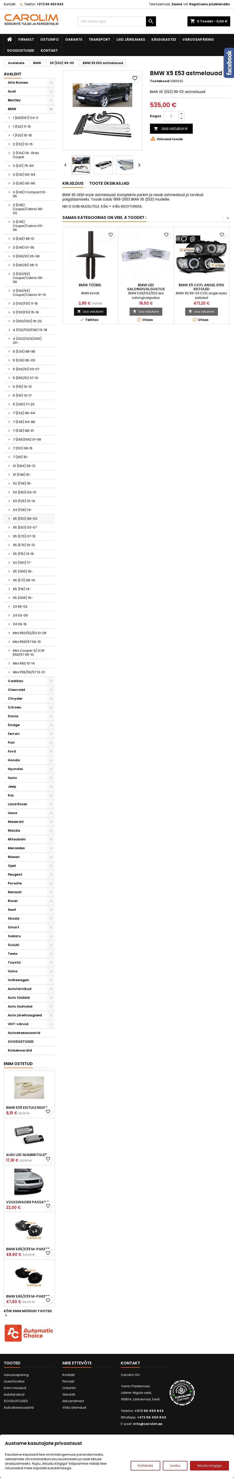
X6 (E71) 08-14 (24, 580)
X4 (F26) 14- (22, 509)
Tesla (12, 953)
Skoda (13, 918)
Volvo (13, 971)
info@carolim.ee (147, 1423)
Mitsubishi (17, 839)
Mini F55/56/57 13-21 (29, 672)
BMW (12, 109)
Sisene (177, 4)
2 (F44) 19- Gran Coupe (26, 155)
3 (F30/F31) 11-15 (25, 303)
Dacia (13, 716)
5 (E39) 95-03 (24, 360)
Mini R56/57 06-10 (27, 641)
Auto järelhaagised (25, 1015)
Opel (12, 865)
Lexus (12, 812)
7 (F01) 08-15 (22, 448)
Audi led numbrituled (27, 1155)
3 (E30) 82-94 (24, 174)
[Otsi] (117, 21)
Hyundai (15, 769)
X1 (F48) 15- (22, 474)
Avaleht (12, 74)
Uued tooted (14, 1381)
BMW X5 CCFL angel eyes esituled (201, 287)
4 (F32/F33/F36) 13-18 (30, 329)
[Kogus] (171, 116)
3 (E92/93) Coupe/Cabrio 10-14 (29, 292)
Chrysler (15, 698)
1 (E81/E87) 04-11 (25, 117)
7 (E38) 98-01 (23, 430)
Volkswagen (18, 980)
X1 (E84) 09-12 (24, 465)
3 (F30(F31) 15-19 (26, 312)
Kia (11, 795)
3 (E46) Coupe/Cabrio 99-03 (28, 209)
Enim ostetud (18, 1064)
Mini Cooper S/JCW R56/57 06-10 (29, 652)
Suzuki (13, 944)
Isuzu (12, 777)
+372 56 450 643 (50, 4)
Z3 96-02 (20, 606)
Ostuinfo (49, 39)
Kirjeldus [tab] (73, 183)
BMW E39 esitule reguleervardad (29, 1108)
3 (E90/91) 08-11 (25, 265)
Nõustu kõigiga (209, 1465)
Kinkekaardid (20, 1050)
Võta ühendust (74, 1407)
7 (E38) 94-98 (24, 421)
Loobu (175, 1465)
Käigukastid (163, 39)
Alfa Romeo (18, 82)
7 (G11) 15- (20, 457)
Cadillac (15, 681)
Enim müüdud (15, 1388)
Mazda (14, 830)
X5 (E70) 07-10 (24, 536)
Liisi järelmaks (130, 39)
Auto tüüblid (19, 997)
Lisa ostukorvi (170, 128)
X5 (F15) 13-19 (23, 553)
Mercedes (16, 848)
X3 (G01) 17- (22, 562)
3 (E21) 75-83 (23, 165)
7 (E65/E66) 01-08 (27, 439)
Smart (13, 927)
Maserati (16, 821)
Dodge (14, 725)
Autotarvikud (19, 988)
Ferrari (14, 733)
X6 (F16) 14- (22, 589)
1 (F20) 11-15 (22, 126)
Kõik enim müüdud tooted (28, 1313)
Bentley (14, 100)
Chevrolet (16, 689)
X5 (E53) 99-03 (25, 518)
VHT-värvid (18, 1024)
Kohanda (145, 1465)
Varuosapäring (198, 39)
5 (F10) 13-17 (22, 395)
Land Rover (17, 804)
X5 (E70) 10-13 (24, 545)
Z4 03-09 (20, 615)
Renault (15, 892)
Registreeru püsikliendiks (209, 4)
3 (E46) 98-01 (23, 238)
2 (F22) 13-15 (23, 144)
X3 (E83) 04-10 (24, 492)
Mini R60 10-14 (24, 663)
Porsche (15, 883)
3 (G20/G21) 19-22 (27, 321)
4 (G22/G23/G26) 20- (27, 340)
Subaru (14, 936)
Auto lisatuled (20, 1006)
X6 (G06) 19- (23, 597)
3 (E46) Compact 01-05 (30, 194)
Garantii (73, 39)
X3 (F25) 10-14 (24, 501)
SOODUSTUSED (20, 50)
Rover (13, 900)
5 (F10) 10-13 (22, 386)
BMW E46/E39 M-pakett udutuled (29, 1249)
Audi (12, 91)
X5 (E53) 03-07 (25, 527)
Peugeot (15, 874)
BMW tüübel (90, 285)
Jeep (12, 786)
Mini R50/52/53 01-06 (30, 633)
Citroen (14, 707)
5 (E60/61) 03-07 (26, 369)
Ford (12, 751)
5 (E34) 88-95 (24, 351)
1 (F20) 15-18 (22, 135)
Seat (12, 909)
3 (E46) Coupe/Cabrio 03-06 (28, 225)
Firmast (26, 39)
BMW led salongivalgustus (146, 287)
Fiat (11, 742)
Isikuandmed (73, 1401)
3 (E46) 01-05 (23, 247)
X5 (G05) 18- (23, 571)
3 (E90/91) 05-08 (26, 256)
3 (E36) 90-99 (24, 183)
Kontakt (9, 4)
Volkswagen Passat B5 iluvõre (29, 1202)
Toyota (14, 962)
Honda (14, 760)
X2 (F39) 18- (22, 483)
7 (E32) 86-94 (24, 413)
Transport (99, 39)
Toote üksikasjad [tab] (109, 183)
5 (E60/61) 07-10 (25, 377)
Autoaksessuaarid (24, 1032)
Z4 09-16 (20, 624)
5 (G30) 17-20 (23, 404)
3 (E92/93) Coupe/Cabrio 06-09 (28, 277)
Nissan (14, 856)
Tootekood (159, 81)
